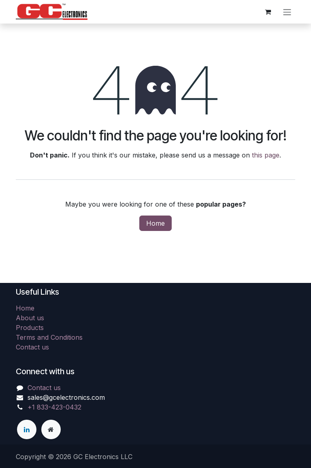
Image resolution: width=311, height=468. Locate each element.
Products (30, 328)
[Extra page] (51, 429)
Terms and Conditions (49, 337)
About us (30, 318)
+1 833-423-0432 (54, 407)
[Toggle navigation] (287, 11)
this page (265, 155)
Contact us (32, 347)
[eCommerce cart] (268, 12)
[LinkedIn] (26, 429)
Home (155, 223)
